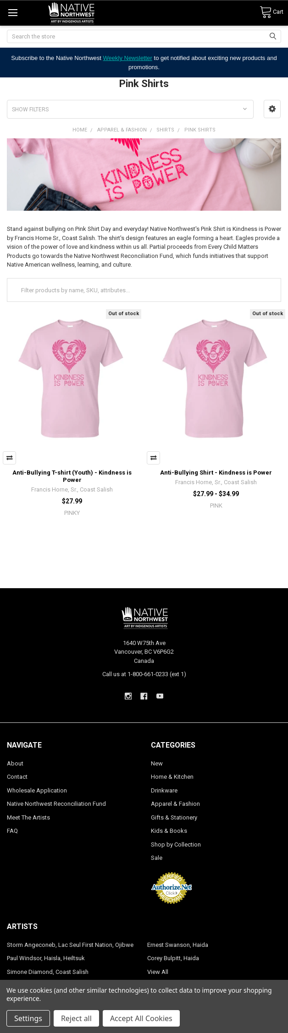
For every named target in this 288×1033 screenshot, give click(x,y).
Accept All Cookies (141, 1018)
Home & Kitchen (172, 776)
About (15, 763)
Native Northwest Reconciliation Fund (56, 803)
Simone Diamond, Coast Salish (48, 971)
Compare (9, 458)
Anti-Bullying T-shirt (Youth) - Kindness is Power (72, 476)
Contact (17, 776)
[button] (272, 109)
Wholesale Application (37, 790)
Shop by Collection (176, 844)
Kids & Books (169, 830)
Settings (28, 1018)
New (157, 763)
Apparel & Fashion (175, 803)
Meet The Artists (28, 817)
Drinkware (164, 790)
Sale (156, 857)
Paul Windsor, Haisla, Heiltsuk (46, 958)
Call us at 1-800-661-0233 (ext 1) (144, 674)
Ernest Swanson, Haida (177, 944)
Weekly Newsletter (127, 58)
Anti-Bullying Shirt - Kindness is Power (216, 472)
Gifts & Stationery (174, 817)
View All (157, 971)
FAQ (12, 830)
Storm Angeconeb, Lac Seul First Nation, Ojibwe (70, 944)
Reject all (76, 1018)
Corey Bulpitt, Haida (173, 958)
